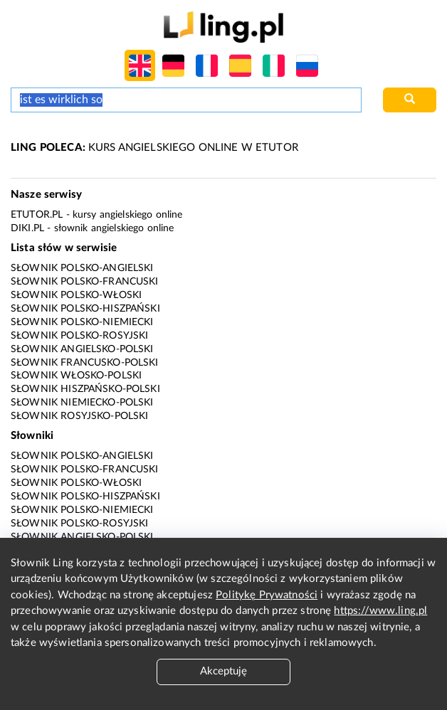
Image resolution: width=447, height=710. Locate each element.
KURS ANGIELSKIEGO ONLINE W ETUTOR (154, 147)
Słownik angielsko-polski (82, 349)
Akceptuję (223, 671)
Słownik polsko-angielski (82, 268)
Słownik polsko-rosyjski (79, 336)
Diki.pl (27, 228)
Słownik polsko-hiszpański (85, 309)
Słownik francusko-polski (85, 363)
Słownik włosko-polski (76, 376)
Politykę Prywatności (266, 595)
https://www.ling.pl (380, 610)
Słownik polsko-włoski (76, 295)
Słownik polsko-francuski (85, 282)
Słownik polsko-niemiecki (82, 322)
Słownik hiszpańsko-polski (85, 389)
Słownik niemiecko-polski (82, 403)
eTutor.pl (37, 215)
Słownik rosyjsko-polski (79, 416)
